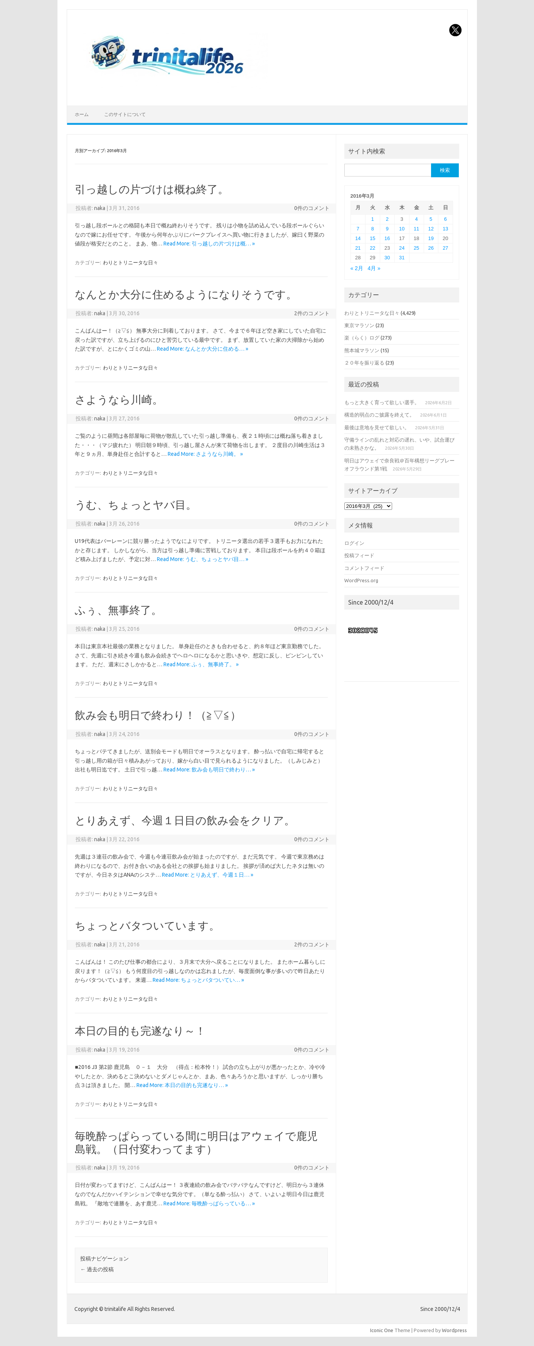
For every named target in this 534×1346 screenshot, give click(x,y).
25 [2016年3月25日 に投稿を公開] (416, 248)
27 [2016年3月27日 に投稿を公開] (445, 248)
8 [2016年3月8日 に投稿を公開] (372, 229)
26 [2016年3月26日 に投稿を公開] (431, 248)
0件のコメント (312, 208)
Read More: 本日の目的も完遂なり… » (182, 1085)
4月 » (374, 268)
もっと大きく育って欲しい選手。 (381, 402)
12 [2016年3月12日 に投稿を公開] (431, 229)
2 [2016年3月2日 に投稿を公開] (387, 219)
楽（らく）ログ (361, 337)
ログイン (354, 543)
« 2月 (356, 268)
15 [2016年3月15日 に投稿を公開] (372, 238)
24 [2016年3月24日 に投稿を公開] (401, 248)
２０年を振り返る (364, 362)
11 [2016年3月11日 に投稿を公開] (416, 229)
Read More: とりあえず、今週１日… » (207, 875)
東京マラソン (359, 325)
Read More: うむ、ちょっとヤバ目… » (202, 559)
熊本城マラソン (361, 350)
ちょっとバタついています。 (147, 925)
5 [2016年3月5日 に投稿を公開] (431, 219)
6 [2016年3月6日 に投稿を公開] (445, 219)
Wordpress (454, 1330)
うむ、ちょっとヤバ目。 (136, 505)
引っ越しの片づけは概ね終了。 (152, 189)
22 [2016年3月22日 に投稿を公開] (372, 248)
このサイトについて (125, 114)
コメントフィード (364, 568)
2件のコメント (312, 313)
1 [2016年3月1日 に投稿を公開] (372, 219)
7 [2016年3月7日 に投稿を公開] (358, 229)
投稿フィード (359, 555)
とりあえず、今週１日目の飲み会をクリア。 (185, 820)
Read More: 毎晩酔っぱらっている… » (209, 1203)
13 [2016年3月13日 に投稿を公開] (445, 229)
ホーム (82, 114)
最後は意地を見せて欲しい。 (376, 427)
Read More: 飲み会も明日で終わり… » (209, 769)
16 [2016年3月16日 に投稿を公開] (387, 238)
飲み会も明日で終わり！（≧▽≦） (158, 715)
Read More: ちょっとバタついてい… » (198, 980)
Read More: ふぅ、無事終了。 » (201, 664)
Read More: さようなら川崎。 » (205, 454)
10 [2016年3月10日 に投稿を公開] (401, 229)
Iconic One (381, 1330)
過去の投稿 (97, 1269)
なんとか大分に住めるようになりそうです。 (186, 294)
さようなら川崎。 (119, 399)
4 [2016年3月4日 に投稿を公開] (416, 219)
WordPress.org (361, 580)
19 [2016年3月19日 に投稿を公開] (431, 238)
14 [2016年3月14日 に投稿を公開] (357, 238)
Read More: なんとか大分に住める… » (202, 349)
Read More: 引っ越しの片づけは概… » (209, 243)
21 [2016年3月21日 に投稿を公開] (357, 248)
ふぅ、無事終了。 (118, 610)
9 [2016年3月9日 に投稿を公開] (387, 229)
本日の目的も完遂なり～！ (140, 1031)
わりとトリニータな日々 (130, 262)
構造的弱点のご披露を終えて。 (379, 414)
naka (99, 208)
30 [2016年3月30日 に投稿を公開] (387, 257)
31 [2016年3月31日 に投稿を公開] (401, 257)
